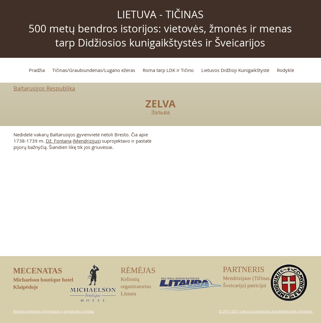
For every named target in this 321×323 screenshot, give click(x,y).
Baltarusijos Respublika (44, 88)
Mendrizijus (86, 141)
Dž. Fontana (58, 141)
